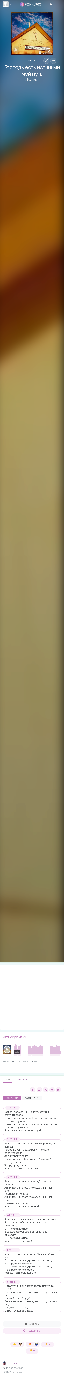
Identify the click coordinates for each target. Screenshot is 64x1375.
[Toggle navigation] (59, 4)
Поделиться (32, 1330)
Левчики (32, 79)
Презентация (22, 1079)
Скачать (32, 1323)
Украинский (31, 1098)
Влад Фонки (10, 1363)
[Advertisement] (32, 997)
